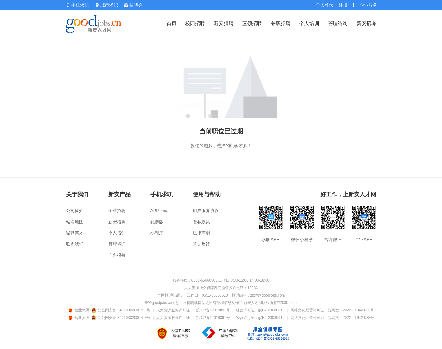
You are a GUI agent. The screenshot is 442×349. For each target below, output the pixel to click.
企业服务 (368, 4)
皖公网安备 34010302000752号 (121, 310)
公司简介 (74, 210)
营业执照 (80, 310)
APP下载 (159, 210)
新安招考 (366, 23)
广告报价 (117, 255)
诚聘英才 (74, 232)
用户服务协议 (206, 210)
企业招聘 (117, 210)
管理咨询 (338, 23)
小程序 (156, 232)
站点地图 (74, 221)
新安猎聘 (224, 23)
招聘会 (133, 4)
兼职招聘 (281, 23)
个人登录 (324, 4)
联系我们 (74, 244)
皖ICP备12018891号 (213, 310)
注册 (343, 4)
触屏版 (156, 221)
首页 (171, 23)
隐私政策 (201, 221)
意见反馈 (201, 244)
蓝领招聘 (252, 23)
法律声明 (201, 232)
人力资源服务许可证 (173, 310)
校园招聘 (195, 23)
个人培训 (309, 23)
